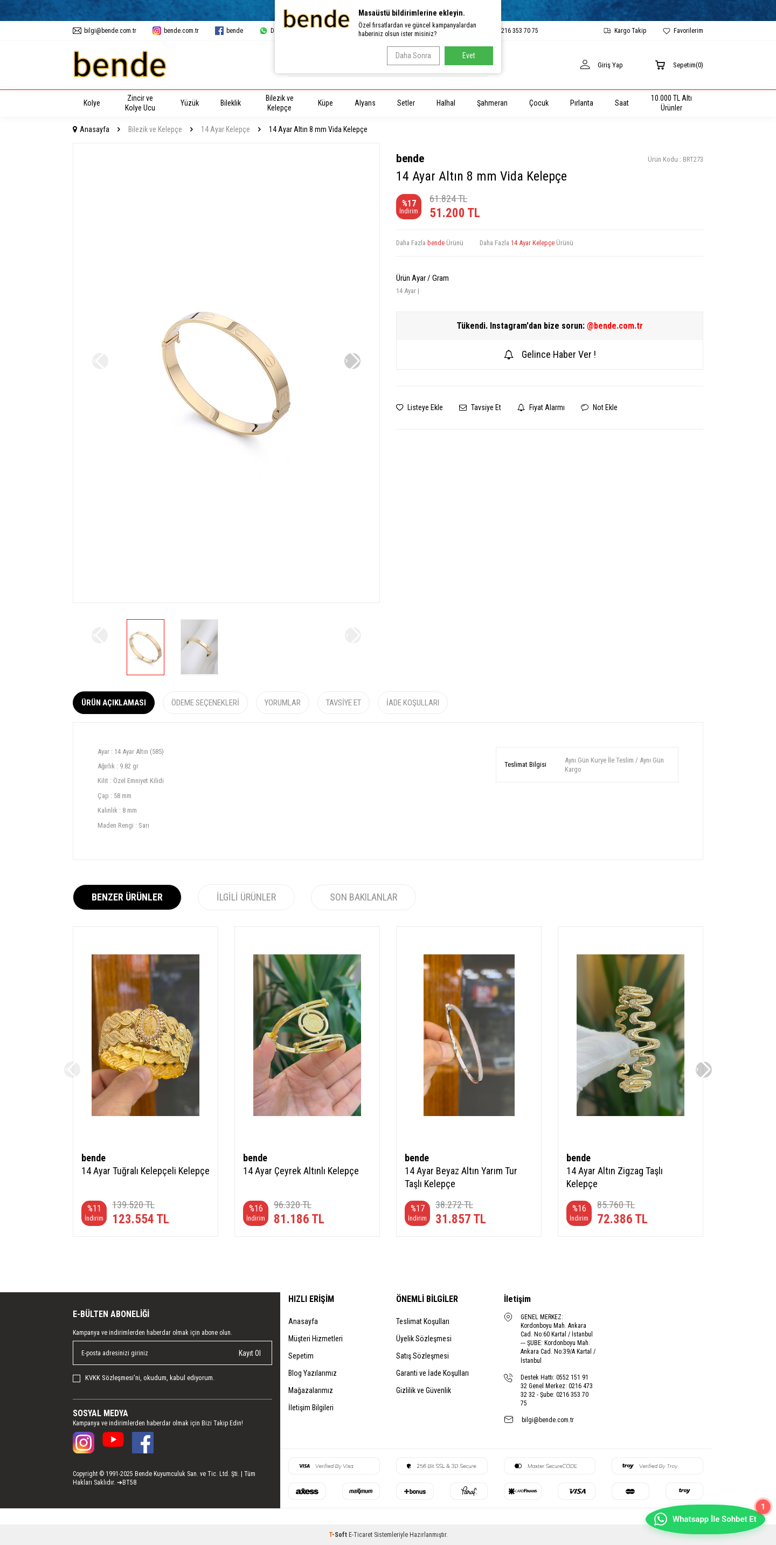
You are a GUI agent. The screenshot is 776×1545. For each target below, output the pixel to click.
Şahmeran (492, 103)
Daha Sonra (410, 55)
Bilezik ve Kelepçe (280, 103)
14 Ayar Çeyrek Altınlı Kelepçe (301, 1170)
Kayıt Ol (250, 1353)
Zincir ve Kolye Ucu (140, 103)
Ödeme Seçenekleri (205, 703)
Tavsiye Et (480, 407)
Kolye (92, 103)
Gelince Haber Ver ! (550, 354)
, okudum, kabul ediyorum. (143, 1378)
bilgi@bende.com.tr (548, 1420)
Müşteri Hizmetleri (315, 1338)
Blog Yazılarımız (312, 1373)
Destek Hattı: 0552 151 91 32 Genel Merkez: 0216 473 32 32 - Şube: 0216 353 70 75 (557, 1390)
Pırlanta (581, 103)
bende (410, 158)
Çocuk (539, 103)
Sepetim (301, 1356)
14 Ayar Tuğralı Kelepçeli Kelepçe (145, 1170)
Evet (468, 55)
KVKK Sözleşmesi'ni (112, 1378)
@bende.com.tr (615, 326)
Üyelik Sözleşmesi (424, 1338)
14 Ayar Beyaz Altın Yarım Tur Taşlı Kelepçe (461, 1177)
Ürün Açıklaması (113, 703)
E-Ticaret (360, 1535)
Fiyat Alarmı (541, 407)
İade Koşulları (412, 703)
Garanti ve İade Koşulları (432, 1373)
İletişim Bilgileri (311, 1407)
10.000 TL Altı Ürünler (671, 103)
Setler (406, 103)
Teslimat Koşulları (422, 1321)
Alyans (365, 103)
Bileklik (230, 103)
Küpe (325, 103)
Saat (622, 103)
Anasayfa (91, 129)
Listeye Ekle (419, 407)
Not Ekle (599, 407)
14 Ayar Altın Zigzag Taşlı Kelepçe (614, 1177)
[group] (226, 372)
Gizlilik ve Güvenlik (423, 1390)
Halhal (445, 103)
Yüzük (190, 103)
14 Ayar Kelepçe (225, 129)
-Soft (339, 1535)
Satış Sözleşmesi (422, 1356)
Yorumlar (283, 703)
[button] (352, 361)
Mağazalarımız (310, 1390)
